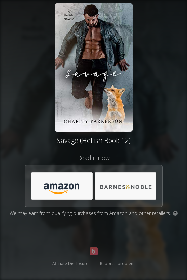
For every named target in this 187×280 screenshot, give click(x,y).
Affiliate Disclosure (70, 263)
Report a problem (117, 263)
